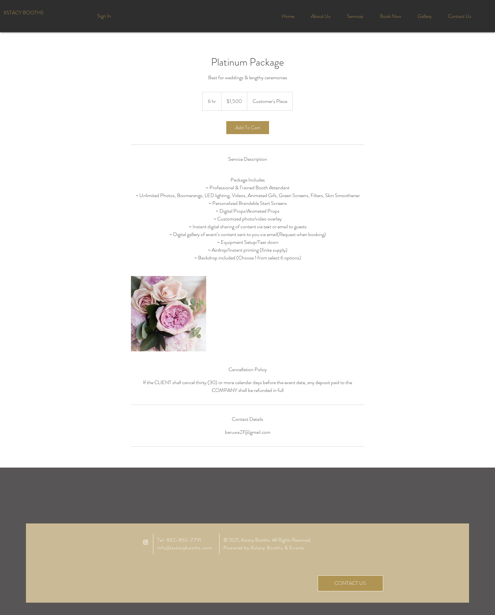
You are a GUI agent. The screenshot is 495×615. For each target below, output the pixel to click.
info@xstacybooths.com (184, 547)
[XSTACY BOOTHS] (23, 12)
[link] (247, 127)
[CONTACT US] (350, 583)
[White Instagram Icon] (145, 542)
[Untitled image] (168, 313)
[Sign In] (104, 15)
